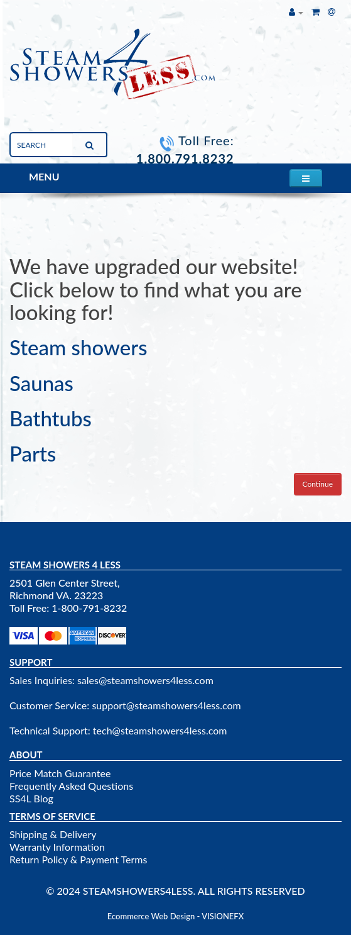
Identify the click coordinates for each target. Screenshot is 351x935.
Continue (318, 484)
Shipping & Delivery (53, 834)
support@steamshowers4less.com (166, 705)
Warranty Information (57, 847)
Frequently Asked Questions (71, 786)
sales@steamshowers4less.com (145, 680)
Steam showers (78, 347)
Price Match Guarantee (60, 773)
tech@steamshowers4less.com (160, 730)
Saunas (41, 383)
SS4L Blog (31, 798)
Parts (32, 453)
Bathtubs (50, 418)
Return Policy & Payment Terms (78, 859)
